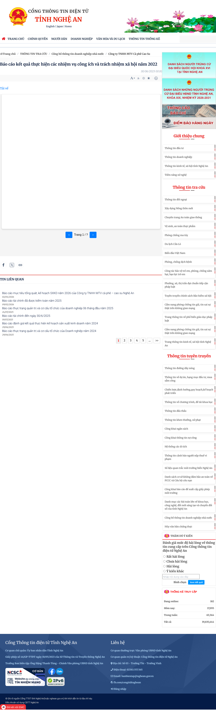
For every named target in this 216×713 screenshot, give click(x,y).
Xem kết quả (196, 582)
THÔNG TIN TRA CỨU (33, 53)
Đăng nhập (120, 688)
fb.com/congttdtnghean (127, 682)
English (50, 26)
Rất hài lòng (175, 557)
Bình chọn (180, 582)
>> (157, 340)
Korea (68, 26)
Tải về (4, 88)
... (149, 340)
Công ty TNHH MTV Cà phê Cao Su (129, 53)
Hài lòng (172, 566)
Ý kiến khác (175, 571)
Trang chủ (9, 53)
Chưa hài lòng (176, 561)
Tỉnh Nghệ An (58, 19)
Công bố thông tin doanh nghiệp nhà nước (78, 53)
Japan (60, 26)
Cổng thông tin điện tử (58, 11)
